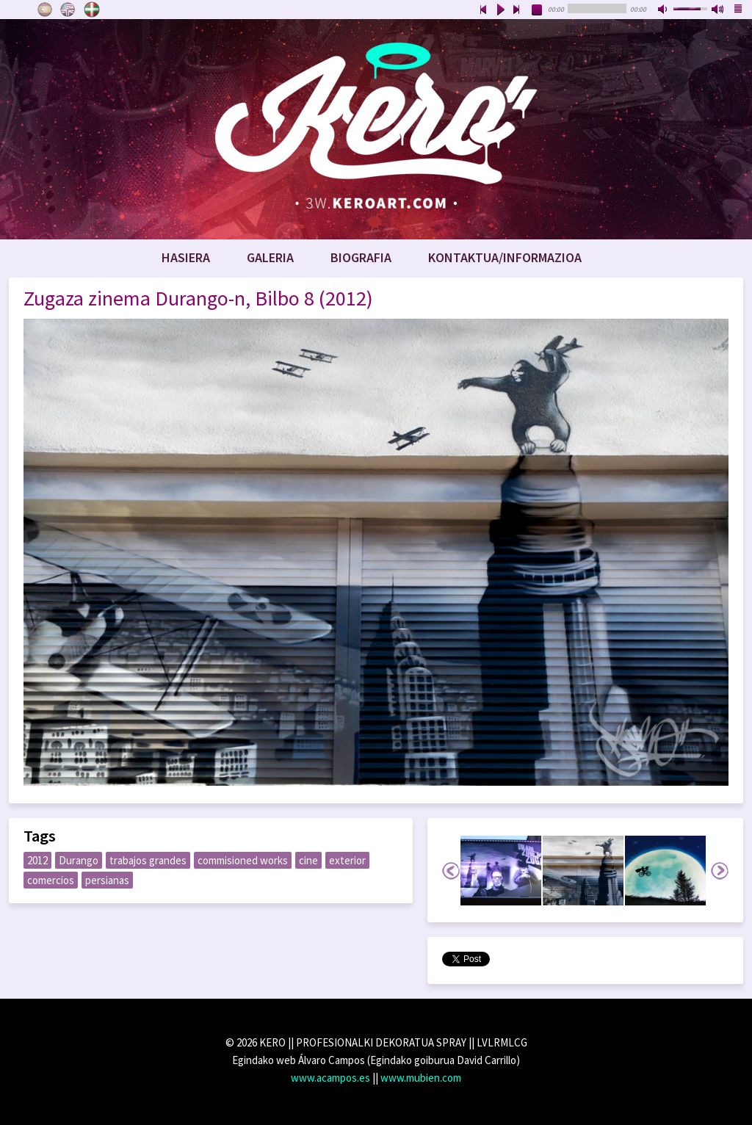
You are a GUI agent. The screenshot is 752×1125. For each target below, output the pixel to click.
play (500, 10)
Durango (78, 860)
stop (537, 10)
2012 (37, 860)
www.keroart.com (376, 129)
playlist (738, 10)
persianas (107, 880)
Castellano (45, 9)
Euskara (92, 9)
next (517, 10)
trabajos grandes (148, 860)
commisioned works (243, 860)
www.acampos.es (330, 1078)
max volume (718, 10)
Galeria (270, 257)
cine (308, 860)
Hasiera (186, 257)
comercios (50, 880)
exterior (347, 860)
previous (483, 10)
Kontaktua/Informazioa (505, 257)
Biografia (360, 257)
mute (663, 10)
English (68, 9)
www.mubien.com (420, 1078)
